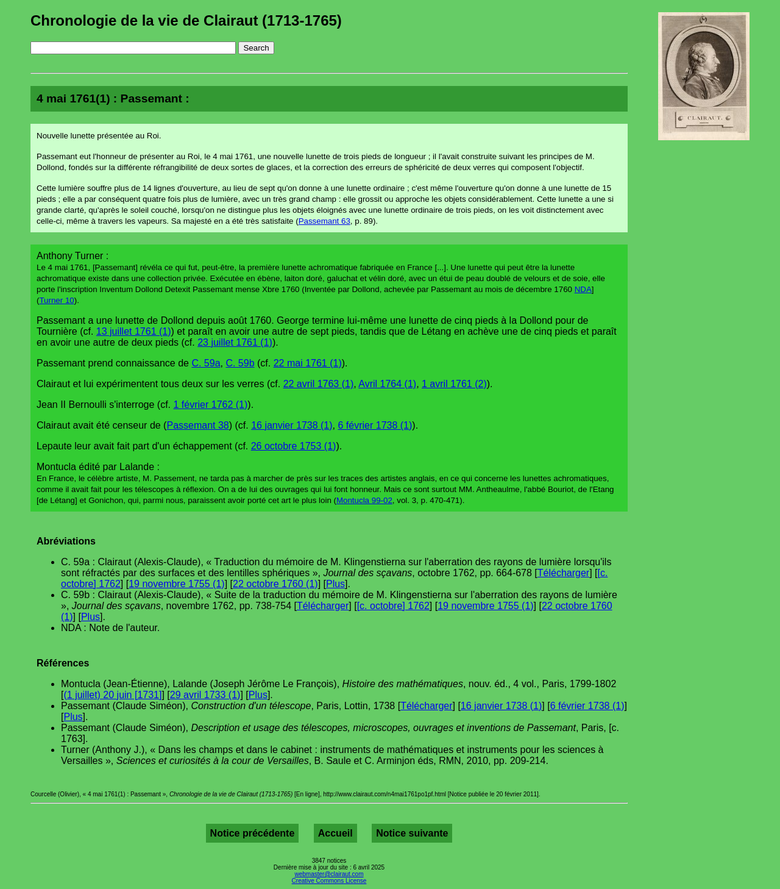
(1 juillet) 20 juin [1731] (112, 695)
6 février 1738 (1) (375, 425)
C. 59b (239, 363)
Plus (335, 584)
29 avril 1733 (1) (205, 695)
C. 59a (205, 363)
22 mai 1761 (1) (308, 363)
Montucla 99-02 (364, 500)
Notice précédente (252, 833)
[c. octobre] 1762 (393, 606)
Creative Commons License (329, 880)
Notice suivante (412, 833)
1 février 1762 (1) (211, 404)
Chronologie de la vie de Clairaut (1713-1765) (186, 20)
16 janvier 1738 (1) (291, 425)
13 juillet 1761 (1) (133, 331)
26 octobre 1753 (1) (293, 446)
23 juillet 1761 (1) (234, 342)
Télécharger (563, 573)
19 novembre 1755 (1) (176, 584)
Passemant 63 (324, 221)
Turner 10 (56, 300)
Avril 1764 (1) (387, 384)
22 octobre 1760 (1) (275, 584)
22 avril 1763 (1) (318, 384)
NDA (583, 289)
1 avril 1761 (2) (454, 384)
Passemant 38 (197, 425)
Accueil (335, 833)
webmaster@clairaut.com (329, 874)
